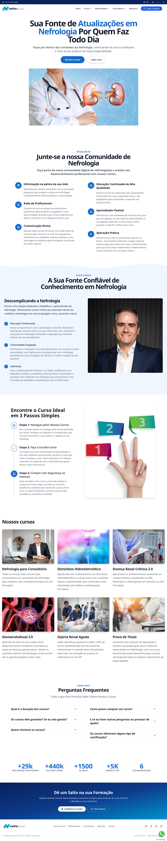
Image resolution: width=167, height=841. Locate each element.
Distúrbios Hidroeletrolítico (79, 569)
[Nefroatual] (13, 8)
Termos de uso (139, 836)
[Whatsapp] (156, 826)
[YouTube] (147, 2)
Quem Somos (59, 826)
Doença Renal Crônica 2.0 (133, 569)
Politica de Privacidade (155, 836)
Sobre (78, 8)
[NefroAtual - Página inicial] (14, 826)
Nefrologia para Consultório (24, 569)
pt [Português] (153, 2)
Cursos (87, 8)
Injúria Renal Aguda (73, 637)
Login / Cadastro (151, 8)
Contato (111, 826)
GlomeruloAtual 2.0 (17, 637)
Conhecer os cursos (71, 809)
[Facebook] (151, 826)
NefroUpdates (101, 8)
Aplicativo (133, 8)
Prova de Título (125, 637)
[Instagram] (144, 2)
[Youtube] (161, 826)
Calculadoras (118, 8)
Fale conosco (98, 809)
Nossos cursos (72, 59)
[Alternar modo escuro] (164, 2)
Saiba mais (96, 59)
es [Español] (158, 2)
